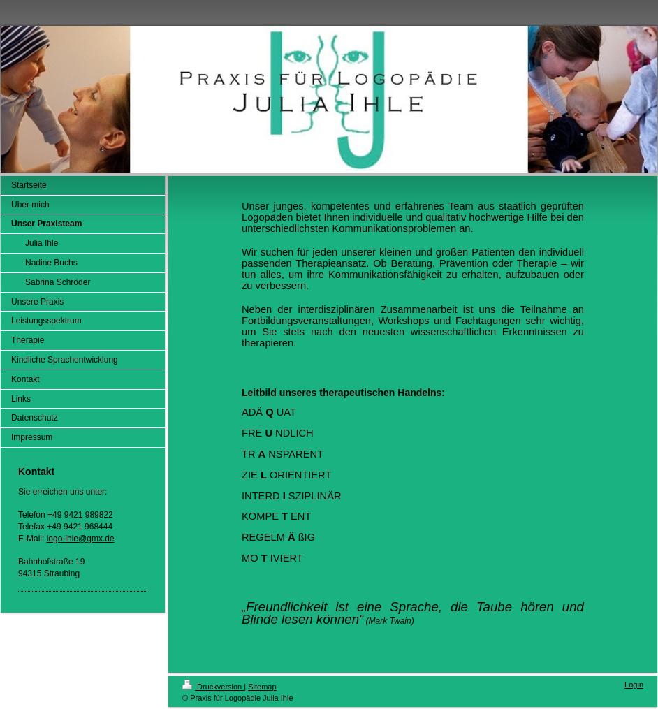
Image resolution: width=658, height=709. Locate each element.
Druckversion (213, 686)
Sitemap (262, 686)
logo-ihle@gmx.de (81, 538)
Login (633, 684)
